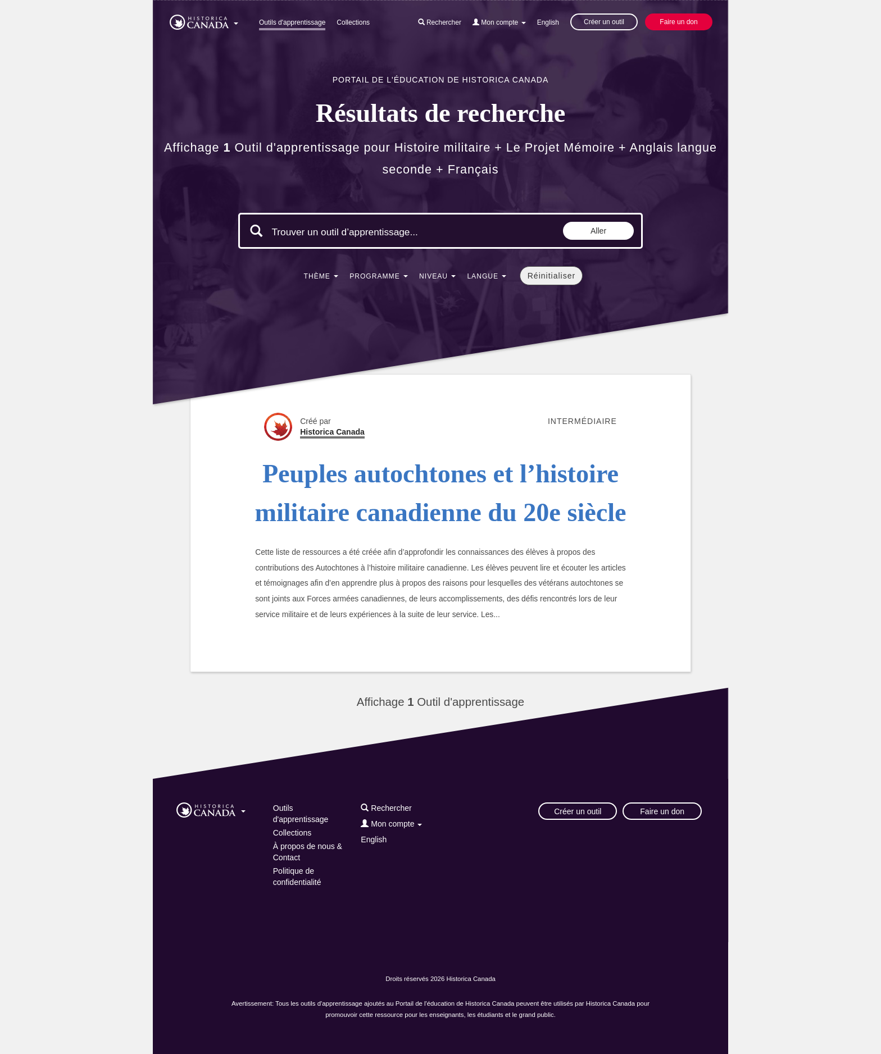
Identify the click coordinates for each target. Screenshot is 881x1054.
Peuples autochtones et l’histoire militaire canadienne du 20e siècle (440, 493)
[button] (204, 20)
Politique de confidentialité (297, 876)
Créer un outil (604, 22)
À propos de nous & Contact (307, 852)
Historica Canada (332, 431)
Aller (598, 230)
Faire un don (678, 22)
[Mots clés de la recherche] (366, 232)
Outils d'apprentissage (292, 22)
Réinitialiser (551, 275)
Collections (353, 22)
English (548, 22)
